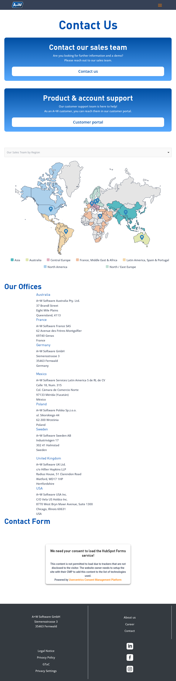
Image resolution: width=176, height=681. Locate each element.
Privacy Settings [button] (46, 671)
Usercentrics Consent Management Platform (95, 579)
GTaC (46, 664)
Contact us (88, 71)
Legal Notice (46, 651)
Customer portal (88, 122)
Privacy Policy (46, 657)
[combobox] (87, 152)
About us (130, 617)
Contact (130, 631)
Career (129, 624)
